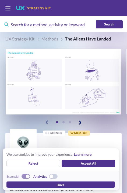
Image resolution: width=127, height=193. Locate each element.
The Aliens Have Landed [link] (88, 39)
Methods (49, 39)
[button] (63, 81)
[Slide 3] (70, 122)
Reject (33, 163)
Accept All (88, 163)
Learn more (82, 154)
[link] (54, 133)
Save (61, 184)
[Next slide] (80, 122)
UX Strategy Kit (20, 39)
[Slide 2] (63, 122)
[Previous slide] (47, 122)
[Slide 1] (57, 122)
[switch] (7, 8)
